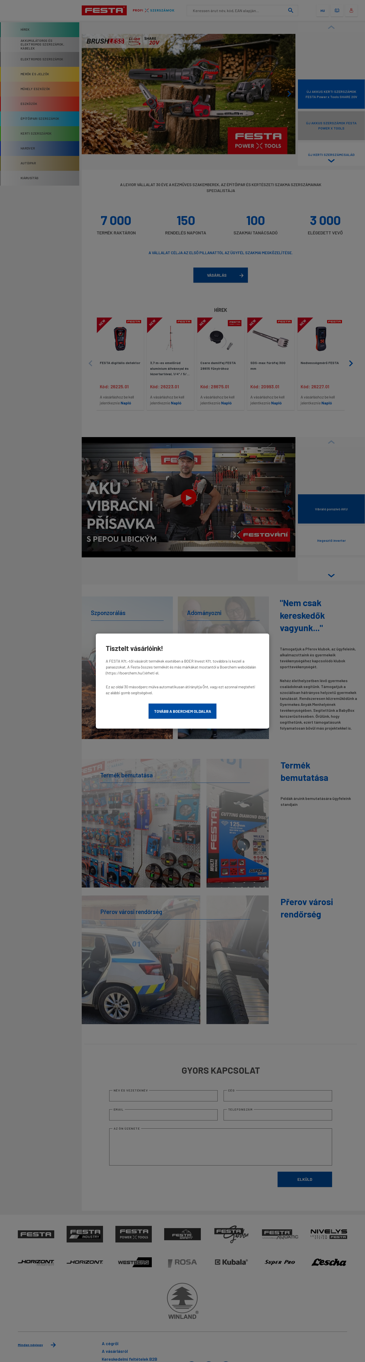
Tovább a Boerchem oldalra (182, 711)
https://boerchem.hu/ (125, 672)
